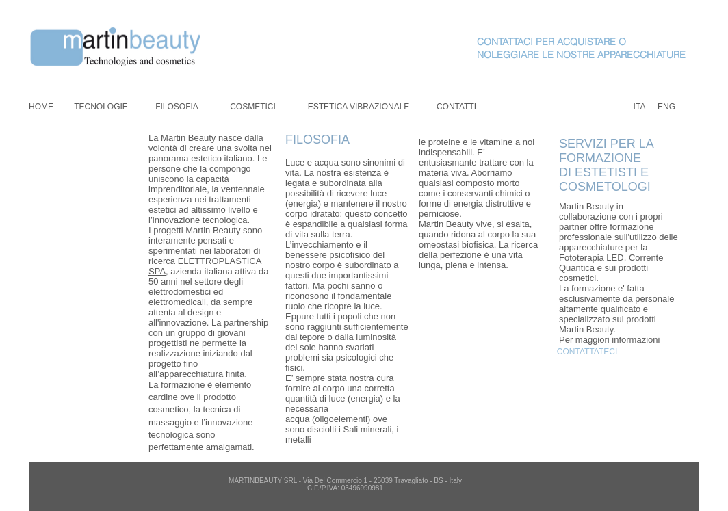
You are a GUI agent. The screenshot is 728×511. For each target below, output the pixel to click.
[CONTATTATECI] (587, 352)
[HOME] (41, 107)
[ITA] (639, 107)
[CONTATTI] (456, 107)
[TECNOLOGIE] (101, 107)
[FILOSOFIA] (176, 107)
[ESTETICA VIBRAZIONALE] (358, 107)
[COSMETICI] (252, 107)
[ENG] (666, 107)
